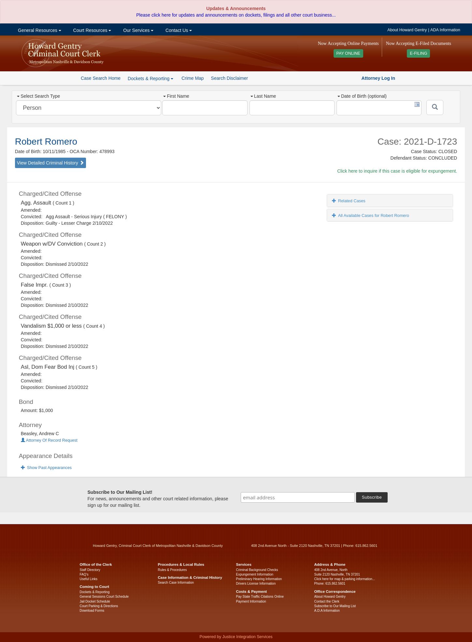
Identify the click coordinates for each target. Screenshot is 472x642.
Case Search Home (101, 78)
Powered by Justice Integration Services (235, 637)
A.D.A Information (327, 610)
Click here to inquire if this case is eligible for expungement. (397, 171)
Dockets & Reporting (95, 592)
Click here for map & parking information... (344, 579)
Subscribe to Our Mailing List (335, 606)
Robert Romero (46, 141)
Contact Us (178, 30)
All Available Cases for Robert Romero (370, 215)
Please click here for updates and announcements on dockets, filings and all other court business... (236, 15)
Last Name (263, 96)
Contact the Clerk (326, 601)
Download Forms (92, 610)
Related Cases (348, 200)
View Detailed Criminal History (50, 162)
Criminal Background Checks (257, 570)
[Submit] (434, 107)
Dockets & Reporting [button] (150, 78)
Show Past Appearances (46, 467)
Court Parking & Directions (99, 606)
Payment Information (251, 601)
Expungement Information (255, 574)
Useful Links (88, 579)
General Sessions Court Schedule (104, 596)
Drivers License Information (256, 583)
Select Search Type (38, 96)
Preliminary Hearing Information (259, 579)
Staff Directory (90, 570)
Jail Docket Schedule (95, 601)
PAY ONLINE (348, 53)
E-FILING (418, 53)
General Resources (39, 30)
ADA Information (445, 30)
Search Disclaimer (229, 78)
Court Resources (91, 30)
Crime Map (192, 78)
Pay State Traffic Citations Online (260, 596)
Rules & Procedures (172, 570)
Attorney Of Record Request (49, 440)
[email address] (298, 497)
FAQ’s (84, 574)
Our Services (137, 30)
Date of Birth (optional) (362, 96)
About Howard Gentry (407, 30)
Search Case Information (176, 582)
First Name (176, 96)
